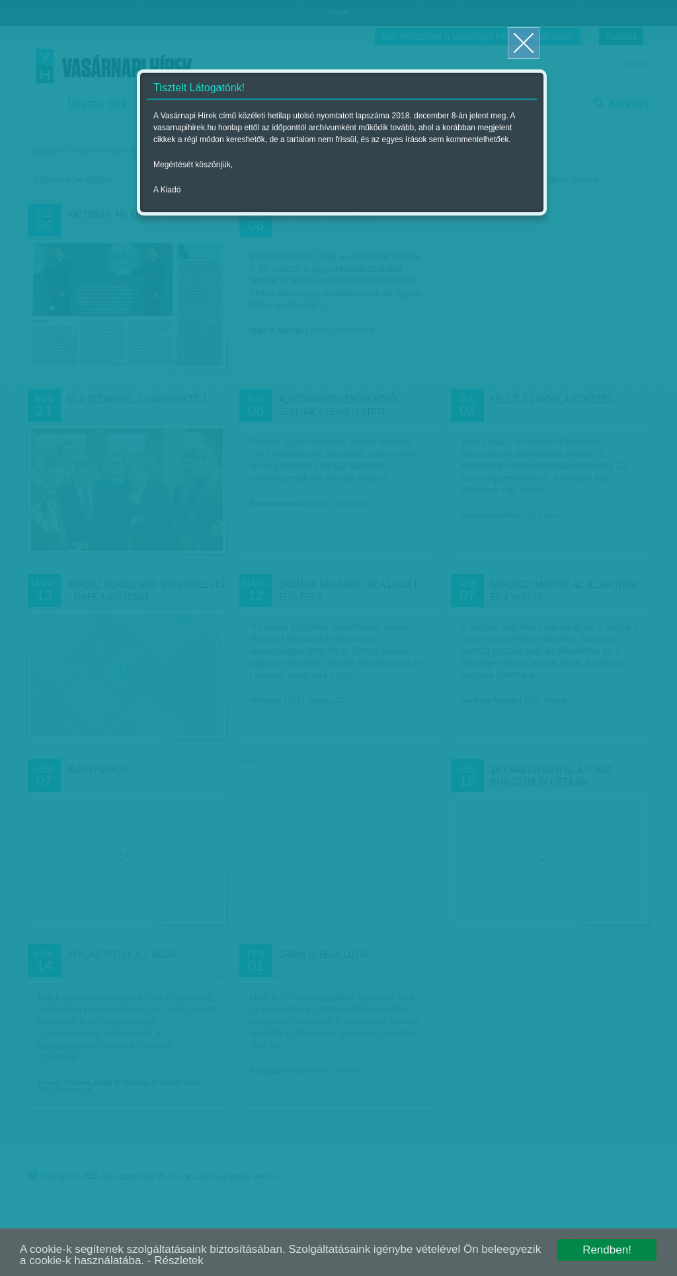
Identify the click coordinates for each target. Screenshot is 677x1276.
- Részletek (175, 1260)
